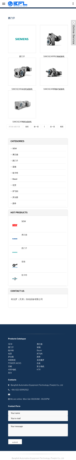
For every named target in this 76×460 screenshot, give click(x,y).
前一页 (36, 126)
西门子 (22, 56)
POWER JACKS (14, 363)
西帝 (14, 203)
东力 (10, 373)
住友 (39, 363)
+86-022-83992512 (20, 390)
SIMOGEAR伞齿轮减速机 (22, 89)
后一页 (52, 126)
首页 (27, 126)
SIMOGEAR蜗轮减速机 (22, 122)
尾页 (61, 126)
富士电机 (40, 366)
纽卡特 (15, 173)
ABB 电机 (12, 369)
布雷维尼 (12, 360)
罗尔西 (15, 197)
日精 (10, 366)
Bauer (14, 179)
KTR (39, 369)
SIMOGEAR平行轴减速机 (54, 56)
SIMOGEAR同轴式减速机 (54, 89)
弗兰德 (15, 155)
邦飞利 (15, 191)
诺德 (14, 167)
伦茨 (14, 185)
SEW (14, 148)
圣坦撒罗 (40, 360)
